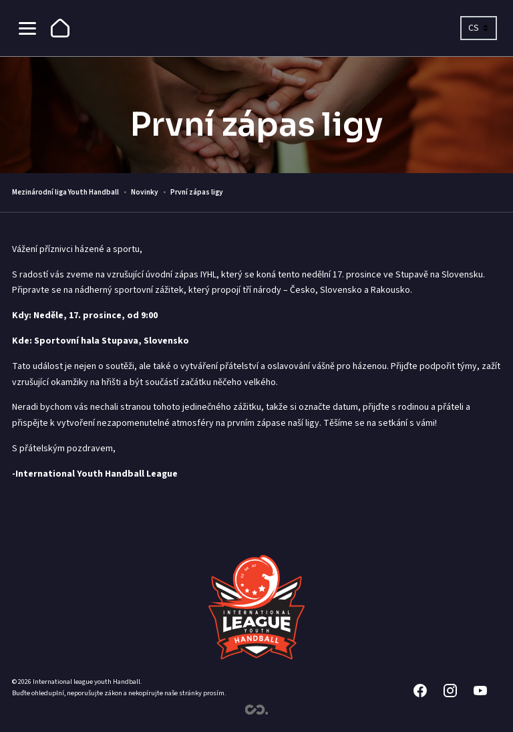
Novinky (144, 192)
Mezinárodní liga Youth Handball (65, 192)
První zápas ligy (196, 192)
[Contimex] (257, 712)
